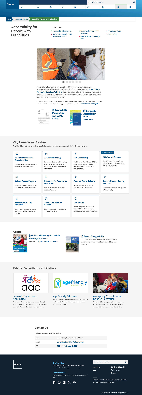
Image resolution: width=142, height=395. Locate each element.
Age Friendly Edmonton (65, 296)
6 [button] (80, 82)
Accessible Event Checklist (49, 241)
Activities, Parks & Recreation (26, 10)
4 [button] (73, 82)
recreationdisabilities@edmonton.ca (70, 342)
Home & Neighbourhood (106, 10)
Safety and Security (118, 367)
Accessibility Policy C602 (59, 111)
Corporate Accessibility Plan (89, 113)
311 (71, 2)
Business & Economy (53, 10)
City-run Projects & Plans (79, 10)
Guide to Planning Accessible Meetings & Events (44, 237)
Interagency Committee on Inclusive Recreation (62, 35)
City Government (65, 10)
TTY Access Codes (114, 31)
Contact (82, 2)
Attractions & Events (41, 10)
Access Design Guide (93, 236)
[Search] (109, 2)
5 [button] (76, 82)
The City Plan (58, 363)
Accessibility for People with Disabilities (44, 19)
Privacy (113, 373)
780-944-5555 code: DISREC (67, 346)
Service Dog (112, 34)
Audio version (88, 120)
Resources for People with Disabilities (90, 32)
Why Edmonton (59, 373)
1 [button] (63, 82)
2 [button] (67, 82)
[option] (71, 64)
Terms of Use (116, 370)
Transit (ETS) (131, 10)
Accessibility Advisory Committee (25, 297)
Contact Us (97, 367)
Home (9, 19)
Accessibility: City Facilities (62, 31)
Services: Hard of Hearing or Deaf (90, 37)
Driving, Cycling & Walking (92, 10)
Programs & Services (120, 10)
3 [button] (70, 82)
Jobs (76, 2)
